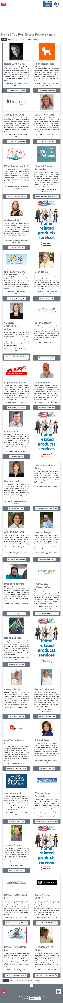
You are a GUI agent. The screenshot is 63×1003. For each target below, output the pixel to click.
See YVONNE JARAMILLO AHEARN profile (16, 357)
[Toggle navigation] (3, 4)
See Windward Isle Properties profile (46, 821)
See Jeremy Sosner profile (16, 870)
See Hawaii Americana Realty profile (46, 508)
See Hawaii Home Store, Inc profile (16, 975)
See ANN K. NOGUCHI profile (16, 141)
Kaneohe (35, 39)
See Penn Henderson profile (47, 90)
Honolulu (11, 39)
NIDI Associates (35, 999)
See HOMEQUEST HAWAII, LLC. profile (47, 614)
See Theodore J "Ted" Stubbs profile (46, 975)
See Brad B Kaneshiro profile (16, 614)
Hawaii (4, 39)
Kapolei (29, 39)
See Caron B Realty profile (46, 358)
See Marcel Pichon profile (46, 407)
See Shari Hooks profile (46, 299)
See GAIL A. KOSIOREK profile (46, 141)
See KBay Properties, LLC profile (16, 196)
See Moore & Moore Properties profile (46, 196)
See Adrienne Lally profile (16, 247)
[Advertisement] (31, 20)
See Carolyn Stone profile (16, 716)
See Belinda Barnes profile (16, 665)
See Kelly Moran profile (16, 456)
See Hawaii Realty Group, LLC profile (16, 923)
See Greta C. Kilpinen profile (47, 716)
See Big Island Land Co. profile (16, 407)
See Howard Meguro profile (46, 559)
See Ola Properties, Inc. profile (16, 299)
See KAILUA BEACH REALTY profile (47, 923)
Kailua (22, 39)
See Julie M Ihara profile (47, 768)
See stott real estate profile (16, 821)
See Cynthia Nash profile (16, 508)
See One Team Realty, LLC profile (16, 768)
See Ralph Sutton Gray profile (16, 90)
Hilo (17, 39)
